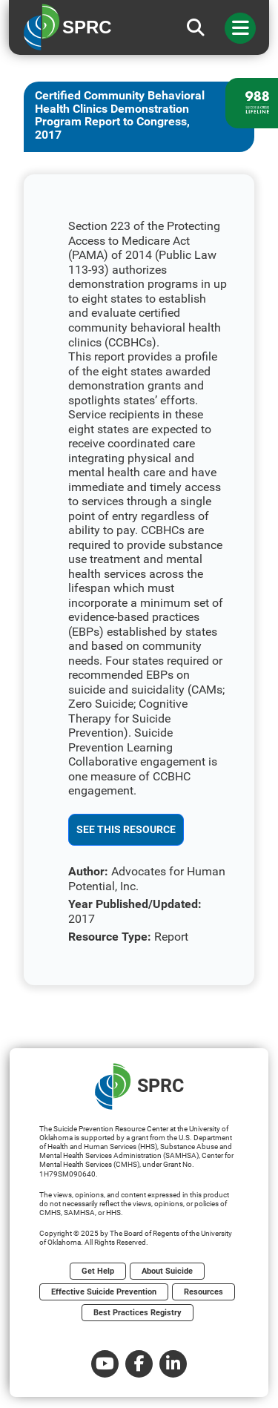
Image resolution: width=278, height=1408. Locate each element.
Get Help (98, 1271)
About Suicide (167, 1271)
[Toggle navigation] (240, 28)
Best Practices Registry (137, 1312)
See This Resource (126, 829)
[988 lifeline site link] (251, 103)
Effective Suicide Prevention (103, 1292)
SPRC (139, 1086)
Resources (203, 1292)
